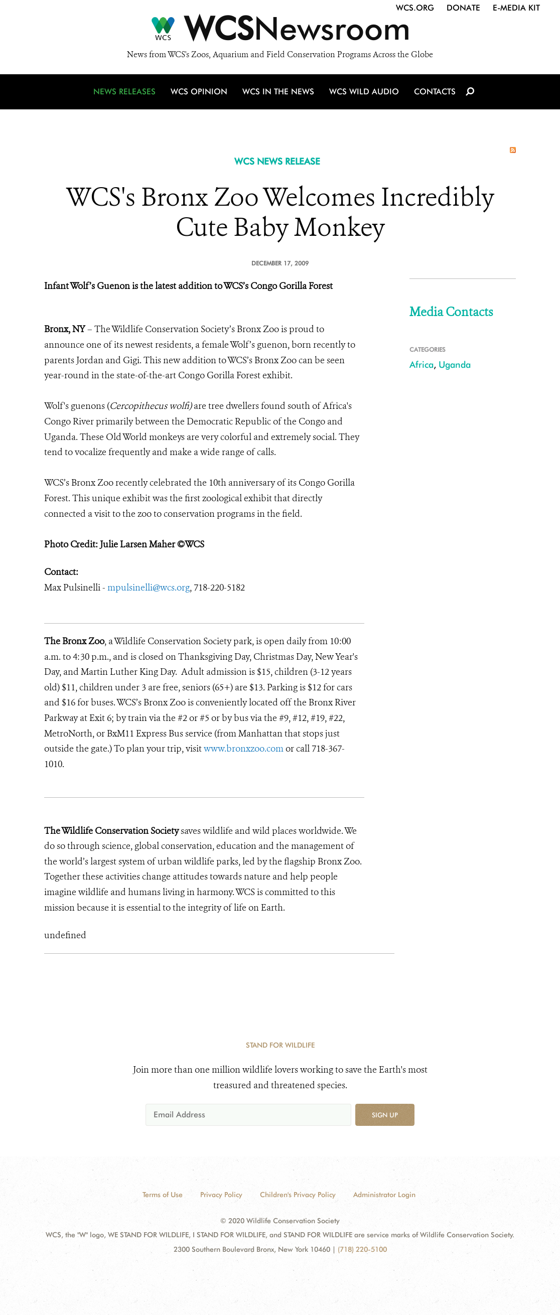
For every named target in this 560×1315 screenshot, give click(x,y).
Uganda (455, 364)
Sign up (385, 1115)
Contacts (435, 91)
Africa (421, 364)
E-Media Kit (516, 8)
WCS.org (415, 8)
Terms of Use (163, 1195)
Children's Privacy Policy (298, 1195)
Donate (463, 8)
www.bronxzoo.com (244, 749)
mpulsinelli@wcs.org (147, 587)
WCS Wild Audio (364, 91)
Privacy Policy (221, 1195)
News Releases (124, 91)
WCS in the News (278, 91)
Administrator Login (384, 1195)
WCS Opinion (199, 91)
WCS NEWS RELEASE (277, 161)
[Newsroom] (280, 31)
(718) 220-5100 (362, 1249)
